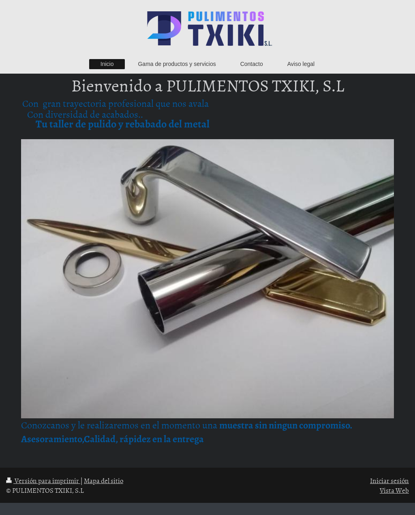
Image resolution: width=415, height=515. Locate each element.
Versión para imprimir (43, 480)
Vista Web (394, 490)
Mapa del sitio (103, 480)
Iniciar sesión (389, 480)
